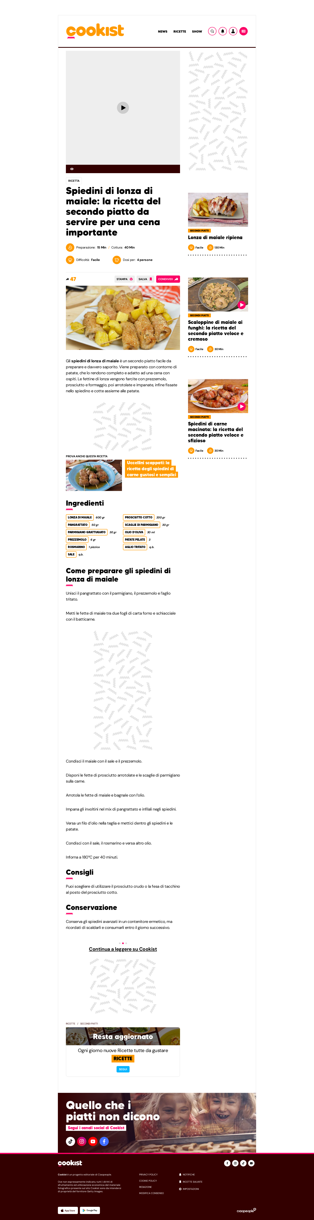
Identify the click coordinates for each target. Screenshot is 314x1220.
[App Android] (90, 1210)
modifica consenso (151, 1193)
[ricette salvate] (217, 1181)
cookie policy (148, 1180)
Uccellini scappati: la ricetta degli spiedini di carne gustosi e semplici (151, 468)
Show (197, 31)
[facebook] (104, 1141)
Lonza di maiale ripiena (215, 237)
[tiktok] (70, 1141)
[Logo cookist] (95, 31)
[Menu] (243, 31)
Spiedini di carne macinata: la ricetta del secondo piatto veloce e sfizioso (216, 432)
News (162, 31)
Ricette (179, 31)
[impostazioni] (217, 1189)
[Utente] (233, 31)
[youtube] (93, 1141)
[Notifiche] (222, 31)
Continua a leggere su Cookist (123, 949)
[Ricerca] (212, 31)
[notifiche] (217, 1174)
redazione (145, 1187)
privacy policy (148, 1174)
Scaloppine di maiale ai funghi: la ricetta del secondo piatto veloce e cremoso (216, 330)
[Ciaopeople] (246, 1210)
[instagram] (81, 1141)
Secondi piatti (89, 1023)
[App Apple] (68, 1210)
